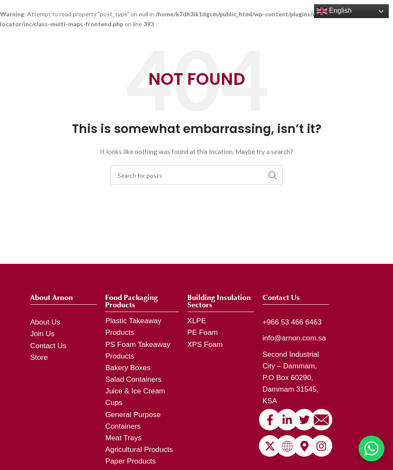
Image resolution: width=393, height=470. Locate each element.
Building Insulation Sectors (219, 301)
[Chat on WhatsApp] (371, 448)
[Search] (196, 175)
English (334, 11)
